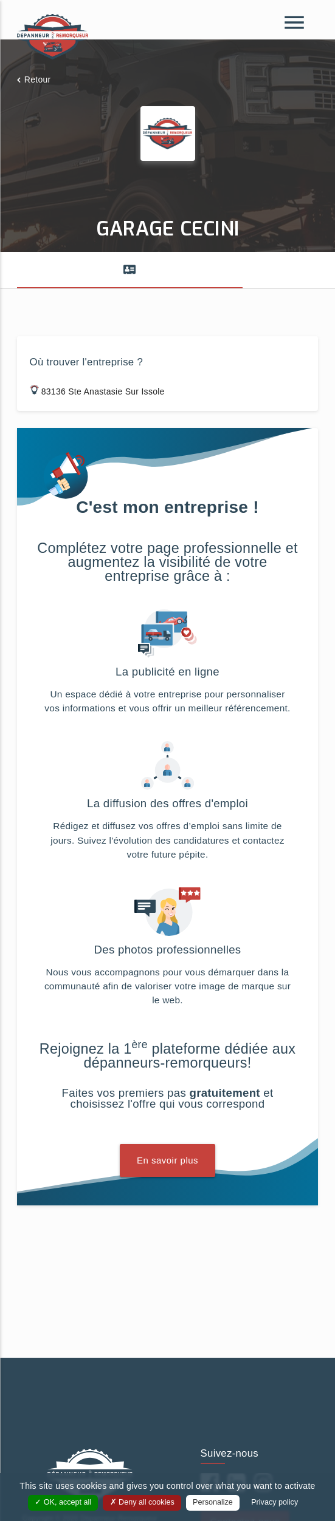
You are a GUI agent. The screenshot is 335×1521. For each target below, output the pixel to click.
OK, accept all (63, 1502)
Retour (37, 79)
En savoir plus (167, 1160)
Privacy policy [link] (274, 1502)
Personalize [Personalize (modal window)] (213, 1502)
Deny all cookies (142, 1502)
